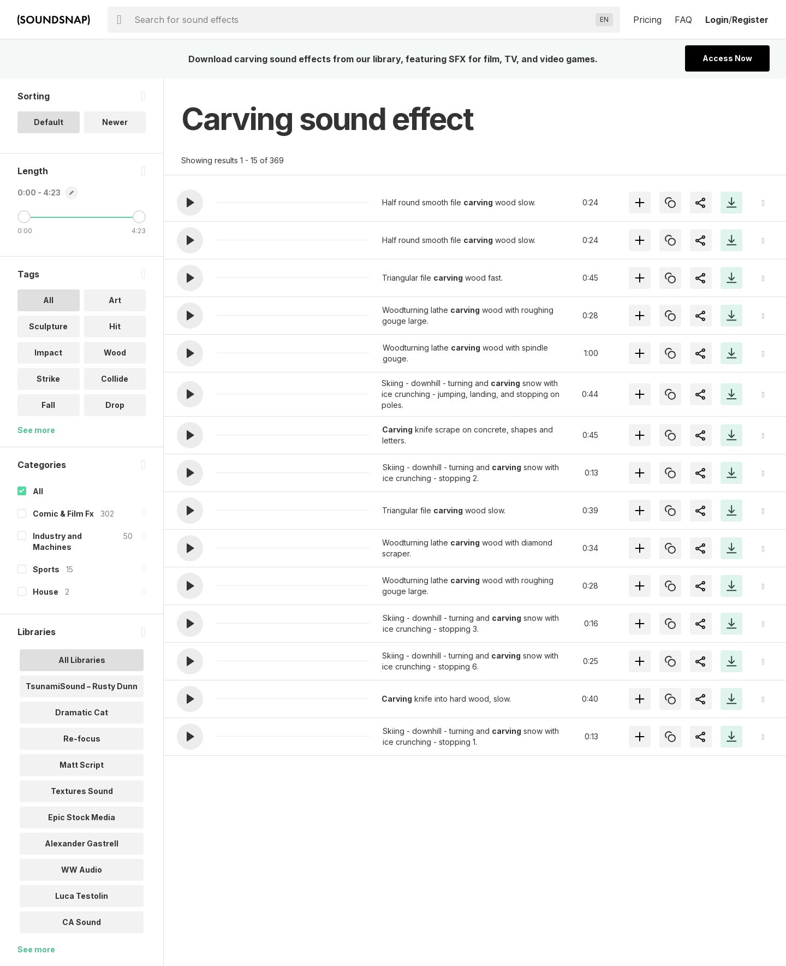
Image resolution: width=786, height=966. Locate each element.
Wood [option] (115, 352)
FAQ (683, 19)
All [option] (48, 300)
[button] (190, 202)
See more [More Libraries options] (36, 949)
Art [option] (115, 300)
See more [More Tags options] (36, 430)
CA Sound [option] (81, 922)
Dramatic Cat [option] (81, 712)
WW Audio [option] (81, 869)
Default (48, 122)
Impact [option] (48, 352)
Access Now (727, 58)
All (38, 491)
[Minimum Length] (24, 216)
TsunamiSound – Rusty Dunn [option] (82, 686)
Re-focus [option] (81, 738)
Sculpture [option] (48, 326)
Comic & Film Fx (63, 513)
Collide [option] (114, 378)
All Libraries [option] (81, 660)
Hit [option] (115, 326)
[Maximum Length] (139, 216)
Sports (46, 569)
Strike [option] (48, 378)
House (45, 591)
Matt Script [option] (81, 764)
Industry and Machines (57, 541)
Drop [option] (114, 405)
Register (750, 19)
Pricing (647, 19)
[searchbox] (362, 19)
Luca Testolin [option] (81, 895)
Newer (115, 122)
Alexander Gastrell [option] (81, 843)
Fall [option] (48, 405)
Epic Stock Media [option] (81, 817)
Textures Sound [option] (82, 791)
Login (717, 19)
